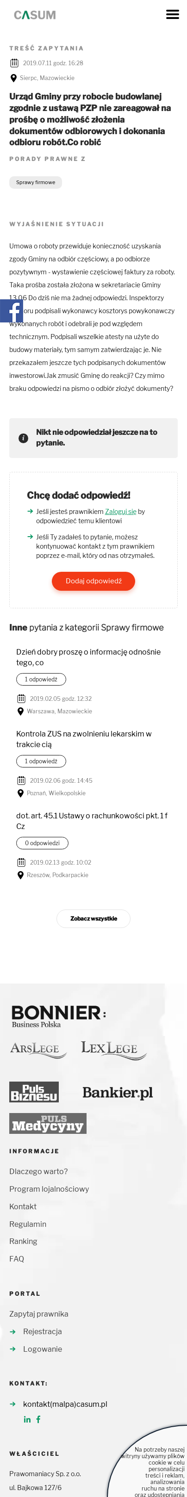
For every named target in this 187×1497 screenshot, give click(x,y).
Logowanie (42, 1349)
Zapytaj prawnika (39, 1314)
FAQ (16, 1259)
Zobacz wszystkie (93, 918)
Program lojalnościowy (49, 1189)
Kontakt (23, 1206)
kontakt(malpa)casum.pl (65, 1404)
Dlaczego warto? (38, 1171)
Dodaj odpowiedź (94, 581)
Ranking (23, 1241)
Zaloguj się (121, 511)
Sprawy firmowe (35, 182)
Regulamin (27, 1224)
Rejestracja (42, 1331)
